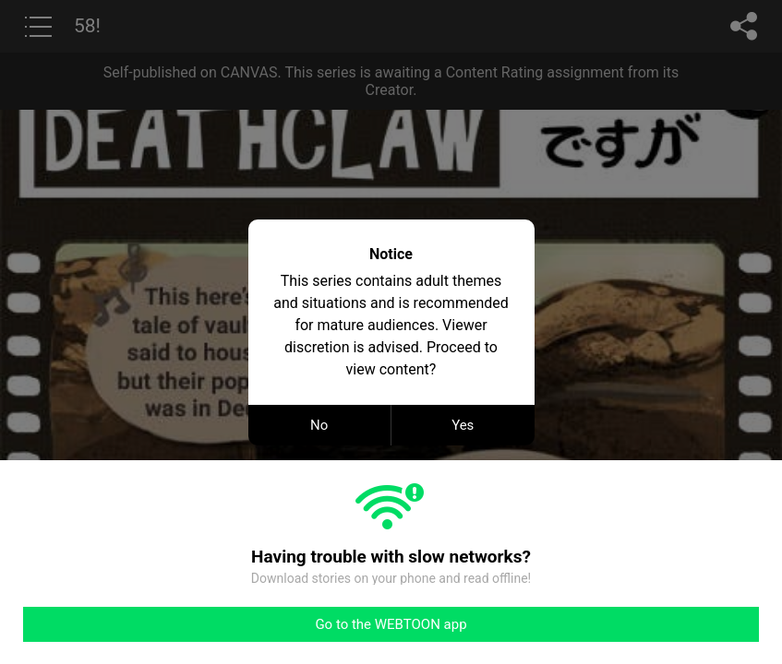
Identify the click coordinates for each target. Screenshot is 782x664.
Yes (462, 425)
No (319, 425)
